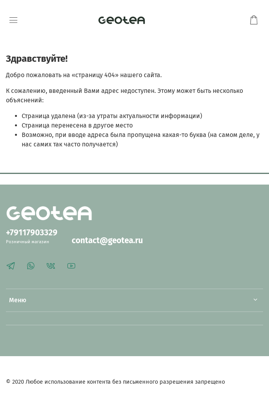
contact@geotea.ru (107, 241)
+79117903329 (32, 233)
